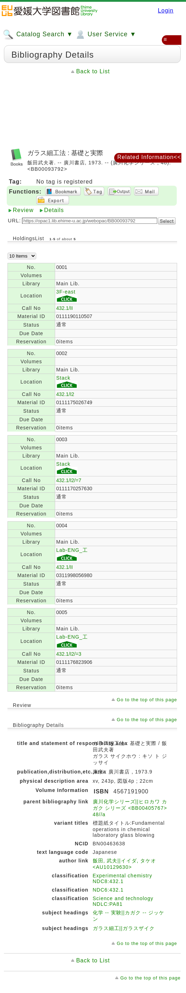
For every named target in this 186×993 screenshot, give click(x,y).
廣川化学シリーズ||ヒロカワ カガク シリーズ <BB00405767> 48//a (130, 808)
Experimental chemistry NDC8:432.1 (123, 878)
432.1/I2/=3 (68, 654)
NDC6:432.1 (108, 890)
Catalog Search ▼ (38, 34)
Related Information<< (149, 157)
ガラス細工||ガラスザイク (124, 928)
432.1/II (64, 308)
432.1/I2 (65, 394)
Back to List (93, 71)
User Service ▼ (105, 34)
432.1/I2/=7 (68, 480)
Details (54, 210)
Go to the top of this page (147, 699)
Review (23, 210)
